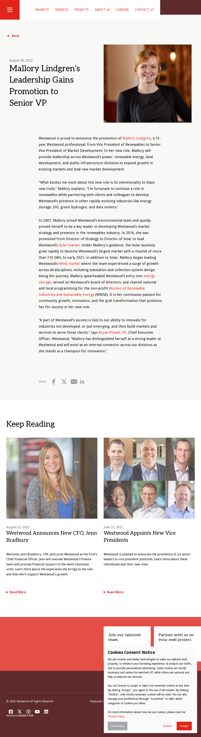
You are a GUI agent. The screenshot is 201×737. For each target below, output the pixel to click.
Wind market (69, 268)
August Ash (26, 720)
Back (15, 41)
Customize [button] (117, 726)
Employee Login (99, 706)
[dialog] (150, 690)
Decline (167, 726)
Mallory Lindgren (137, 143)
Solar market (69, 250)
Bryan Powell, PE (112, 337)
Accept (184, 726)
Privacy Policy (116, 716)
